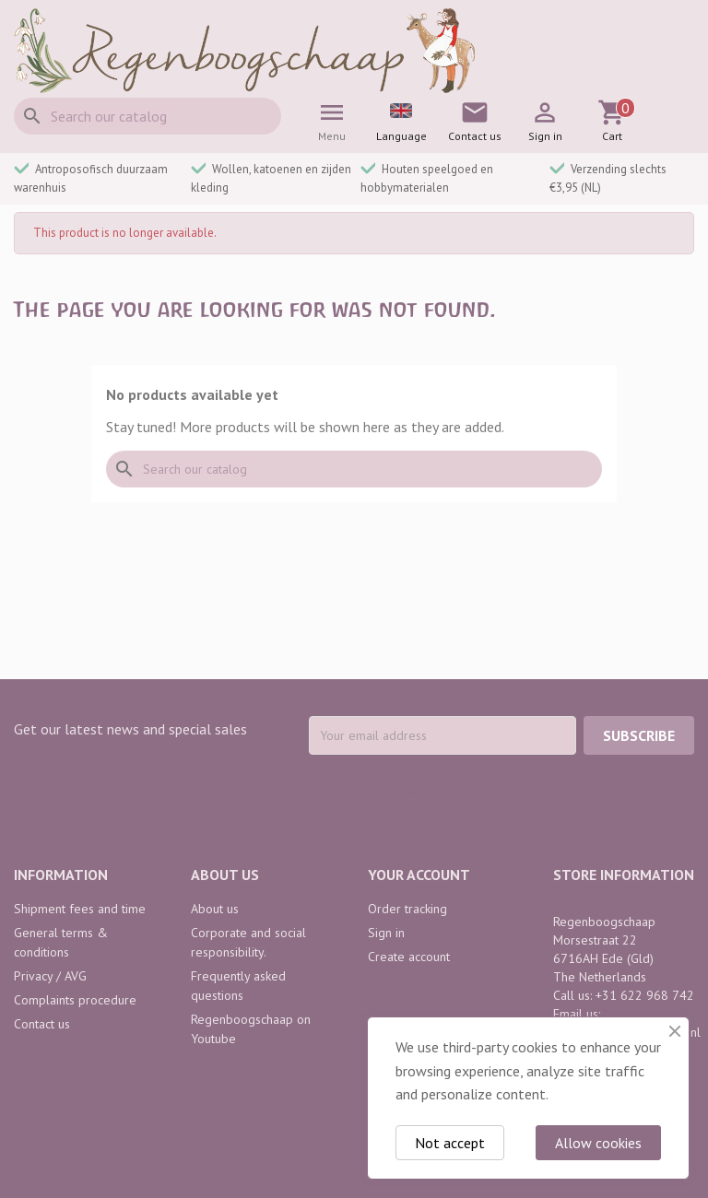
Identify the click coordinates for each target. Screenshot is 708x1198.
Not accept (450, 1142)
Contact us (42, 1024)
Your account (419, 874)
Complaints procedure (75, 1000)
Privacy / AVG (50, 976)
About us (215, 908)
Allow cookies (598, 1142)
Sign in (386, 932)
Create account (409, 956)
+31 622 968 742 (645, 995)
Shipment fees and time (80, 908)
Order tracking (407, 908)
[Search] (147, 116)
